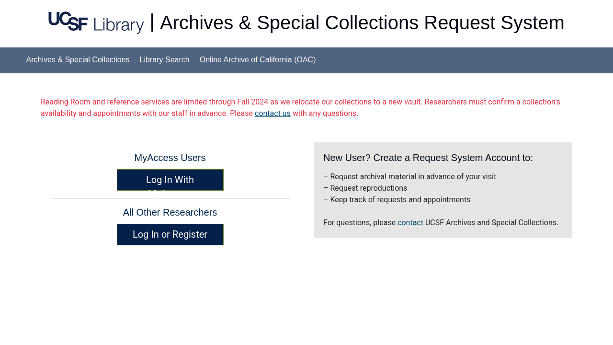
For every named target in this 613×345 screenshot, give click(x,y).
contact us (273, 113)
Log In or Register (170, 234)
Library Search (165, 60)
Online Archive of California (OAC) (258, 60)
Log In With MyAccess (170, 182)
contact (410, 222)
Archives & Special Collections (78, 60)
